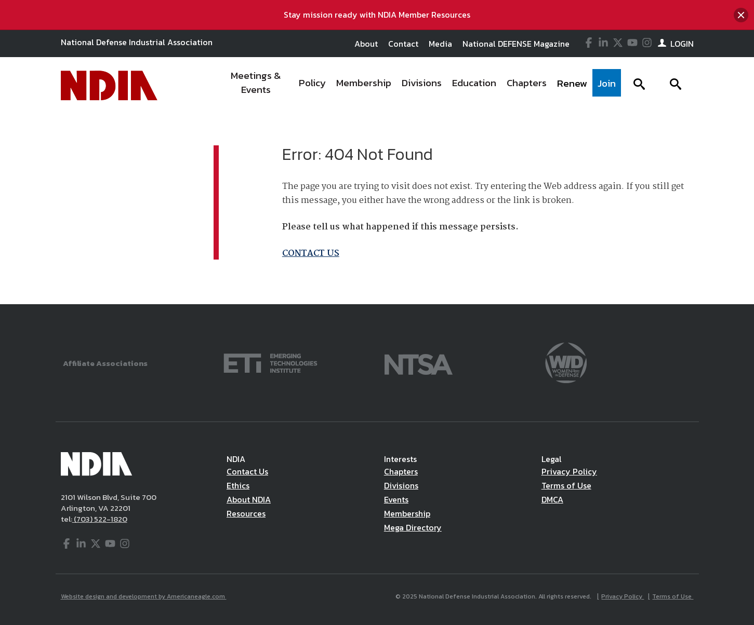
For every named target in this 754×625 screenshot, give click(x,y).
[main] (377, 209)
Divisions (401, 485)
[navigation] (420, 85)
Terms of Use (566, 485)
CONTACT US (310, 254)
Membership (407, 513)
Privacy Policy (569, 471)
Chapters (401, 471)
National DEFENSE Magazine (516, 43)
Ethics (238, 485)
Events (396, 499)
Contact (403, 43)
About (366, 43)
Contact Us (247, 471)
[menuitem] (256, 85)
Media (440, 43)
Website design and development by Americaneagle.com (144, 596)
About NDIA (249, 499)
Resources (246, 513)
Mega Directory (413, 527)
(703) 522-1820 (99, 519)
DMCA (552, 499)
